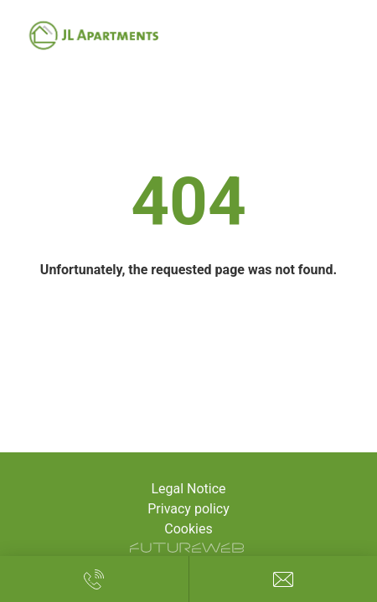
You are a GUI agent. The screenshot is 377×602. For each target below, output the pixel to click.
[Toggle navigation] (347, 36)
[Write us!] (283, 579)
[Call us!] (94, 579)
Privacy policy (188, 509)
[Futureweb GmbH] (187, 547)
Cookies (188, 529)
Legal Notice (188, 489)
